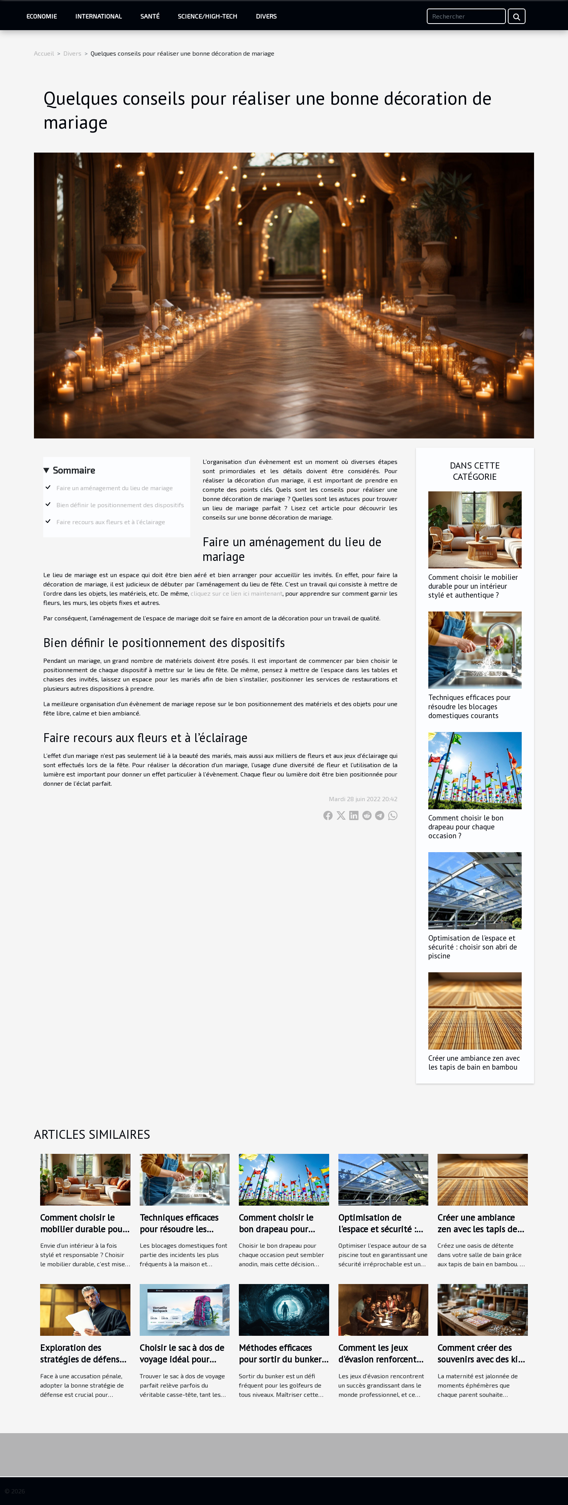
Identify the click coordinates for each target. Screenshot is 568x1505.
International (98, 16)
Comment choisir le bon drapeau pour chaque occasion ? (466, 826)
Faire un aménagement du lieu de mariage (114, 487)
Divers (266, 16)
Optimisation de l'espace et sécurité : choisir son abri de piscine (472, 946)
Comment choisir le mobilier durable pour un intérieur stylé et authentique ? (473, 586)
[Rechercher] (466, 16)
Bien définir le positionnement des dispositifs (120, 504)
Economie (41, 16)
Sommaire (74, 470)
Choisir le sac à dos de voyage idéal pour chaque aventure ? (182, 1359)
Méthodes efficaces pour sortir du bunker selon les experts (280, 1359)
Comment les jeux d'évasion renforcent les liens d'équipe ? (377, 1359)
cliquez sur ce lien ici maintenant (236, 593)
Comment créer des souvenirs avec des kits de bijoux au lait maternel (481, 1365)
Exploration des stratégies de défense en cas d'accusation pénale (82, 1365)
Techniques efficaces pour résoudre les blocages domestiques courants (469, 706)
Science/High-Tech (207, 16)
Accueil (44, 53)
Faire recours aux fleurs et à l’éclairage (110, 521)
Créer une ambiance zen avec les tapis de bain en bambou (474, 1062)
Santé (149, 16)
